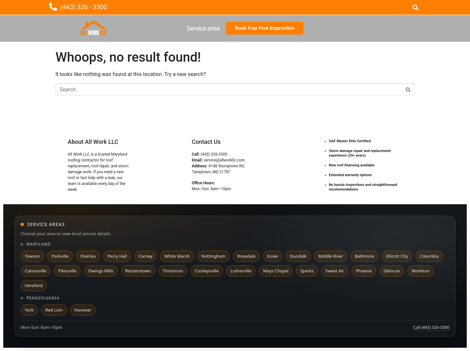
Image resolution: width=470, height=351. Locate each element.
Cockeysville (207, 271)
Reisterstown (138, 271)
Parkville (60, 256)
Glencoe (392, 271)
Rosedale (246, 256)
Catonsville (35, 271)
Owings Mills (100, 271)
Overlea (88, 256)
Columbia (429, 256)
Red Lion (54, 310)
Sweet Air (334, 271)
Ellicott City (397, 256)
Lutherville (240, 271)
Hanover (82, 310)
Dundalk (298, 256)
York (29, 310)
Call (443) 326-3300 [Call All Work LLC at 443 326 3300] (431, 327)
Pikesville (67, 271)
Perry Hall (117, 256)
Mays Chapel (276, 271)
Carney (146, 256)
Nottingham (213, 256)
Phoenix (364, 271)
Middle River (330, 256)
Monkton (421, 271)
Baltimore (364, 256)
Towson (32, 256)
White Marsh (177, 256)
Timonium (173, 271)
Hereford (34, 285)
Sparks (307, 271)
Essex (272, 256)
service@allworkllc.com (224, 160)
